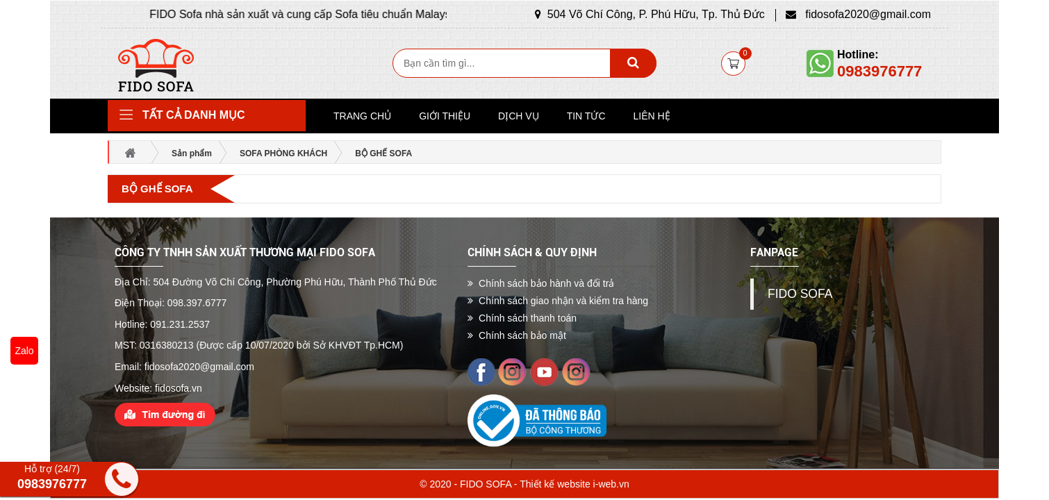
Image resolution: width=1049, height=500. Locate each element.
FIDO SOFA (800, 294)
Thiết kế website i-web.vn (574, 484)
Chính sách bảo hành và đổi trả (541, 283)
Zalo (24, 350)
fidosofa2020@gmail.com (858, 14)
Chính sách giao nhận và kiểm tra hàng (558, 300)
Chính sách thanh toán (522, 318)
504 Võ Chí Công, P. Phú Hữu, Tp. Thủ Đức (650, 14)
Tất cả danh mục (193, 115)
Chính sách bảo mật (517, 335)
